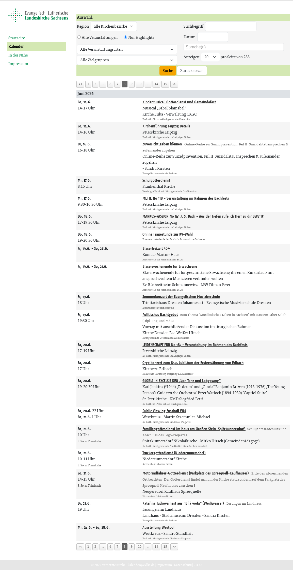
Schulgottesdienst (156, 180)
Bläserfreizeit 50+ (156, 248)
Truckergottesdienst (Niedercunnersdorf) (174, 452)
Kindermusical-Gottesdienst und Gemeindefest (179, 102)
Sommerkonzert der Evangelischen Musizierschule (181, 296)
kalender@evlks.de (141, 565)
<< (80, 84)
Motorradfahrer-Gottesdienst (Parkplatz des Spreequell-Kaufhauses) (195, 473)
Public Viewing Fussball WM (164, 410)
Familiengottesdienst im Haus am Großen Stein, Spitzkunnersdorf (194, 428)
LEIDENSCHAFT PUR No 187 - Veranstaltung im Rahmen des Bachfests (195, 344)
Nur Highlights (141, 37)
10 (139, 84)
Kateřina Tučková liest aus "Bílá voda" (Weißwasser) (183, 503)
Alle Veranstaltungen (100, 37)
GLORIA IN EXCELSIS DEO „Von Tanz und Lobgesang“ (181, 380)
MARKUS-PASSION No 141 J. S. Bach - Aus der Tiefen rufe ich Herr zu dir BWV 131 (203, 216)
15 (165, 84)
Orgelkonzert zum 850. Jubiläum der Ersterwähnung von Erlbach (192, 362)
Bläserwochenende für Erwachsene (169, 266)
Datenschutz (183, 565)
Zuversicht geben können (162, 144)
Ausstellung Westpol (158, 527)
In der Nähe (18, 55)
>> (174, 84)
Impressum (18, 63)
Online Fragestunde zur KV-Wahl (167, 234)
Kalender (16, 46)
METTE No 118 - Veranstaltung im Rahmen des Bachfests (185, 198)
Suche (168, 70)
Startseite (16, 38)
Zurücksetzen (192, 70)
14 (156, 84)
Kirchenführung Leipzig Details (166, 126)
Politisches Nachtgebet (160, 314)
